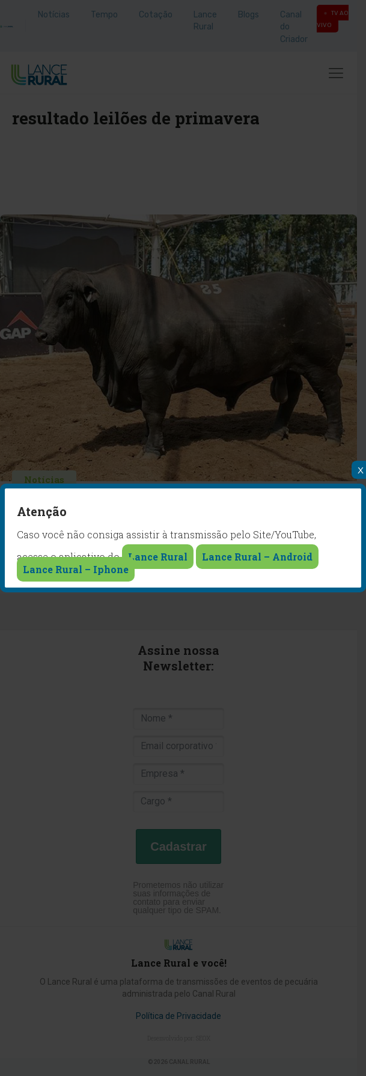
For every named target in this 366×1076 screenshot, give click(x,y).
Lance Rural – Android (257, 556)
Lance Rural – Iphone (76, 569)
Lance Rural (158, 556)
